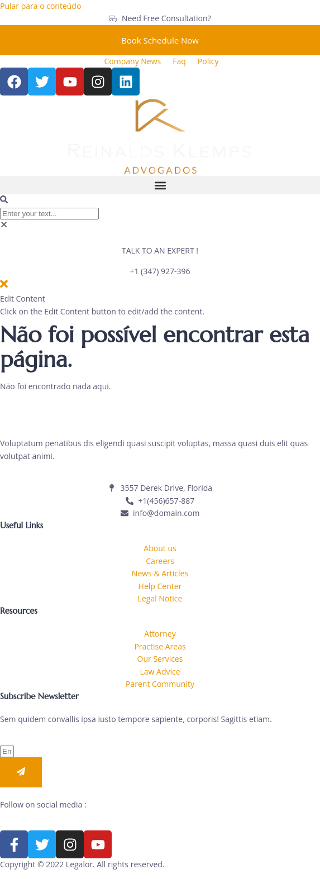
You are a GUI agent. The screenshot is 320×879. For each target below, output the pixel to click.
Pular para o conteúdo (40, 6)
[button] (160, 185)
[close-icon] (4, 286)
